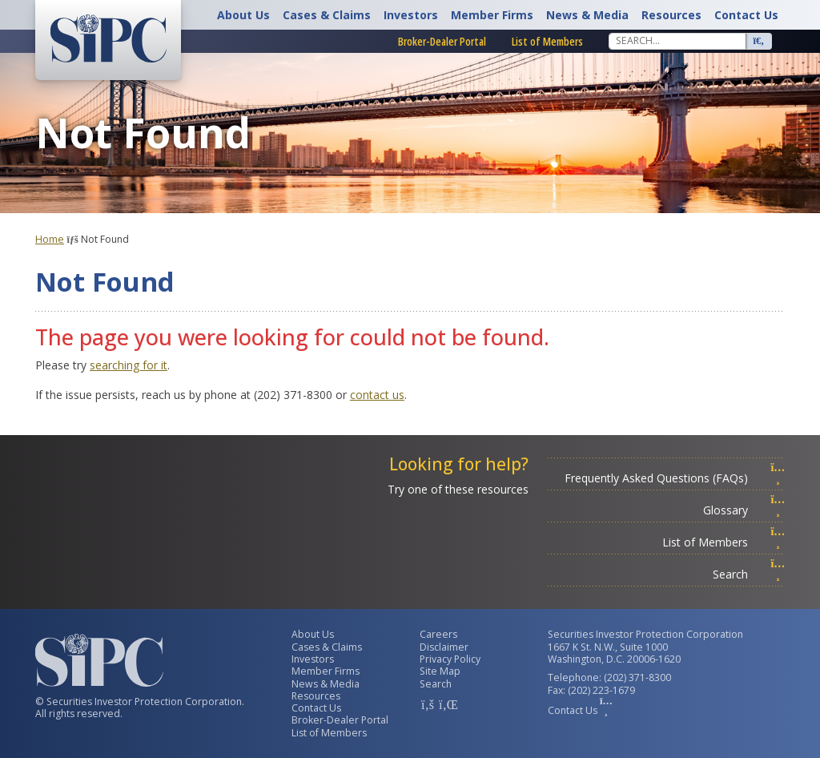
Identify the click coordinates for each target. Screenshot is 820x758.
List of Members (547, 41)
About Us (243, 14)
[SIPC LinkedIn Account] (447, 704)
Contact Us (746, 14)
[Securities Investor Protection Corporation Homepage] (108, 38)
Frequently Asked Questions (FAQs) (675, 478)
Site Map (440, 671)
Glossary (744, 510)
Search (749, 574)
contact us (377, 394)
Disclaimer (444, 647)
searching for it (128, 365)
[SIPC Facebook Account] (428, 704)
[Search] (677, 41)
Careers (438, 634)
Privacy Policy (450, 659)
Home (49, 239)
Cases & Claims (327, 14)
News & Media (587, 14)
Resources (671, 14)
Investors (411, 14)
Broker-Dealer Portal (442, 41)
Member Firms (492, 14)
